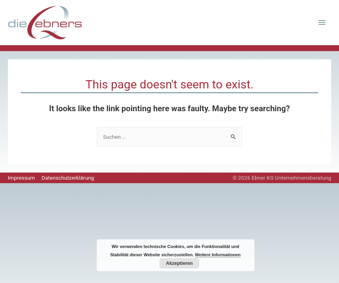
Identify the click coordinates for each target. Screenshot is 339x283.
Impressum (21, 178)
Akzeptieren (179, 263)
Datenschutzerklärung (68, 178)
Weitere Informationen (218, 254)
